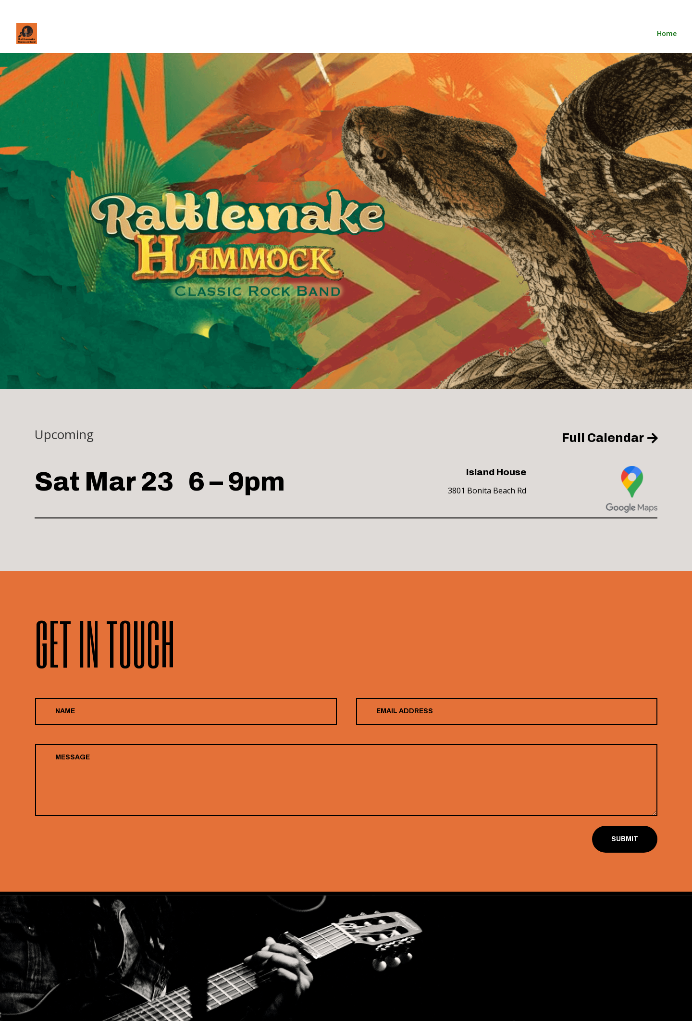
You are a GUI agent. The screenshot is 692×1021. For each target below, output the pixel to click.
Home (597, 7)
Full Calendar (603, 437)
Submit (624, 839)
